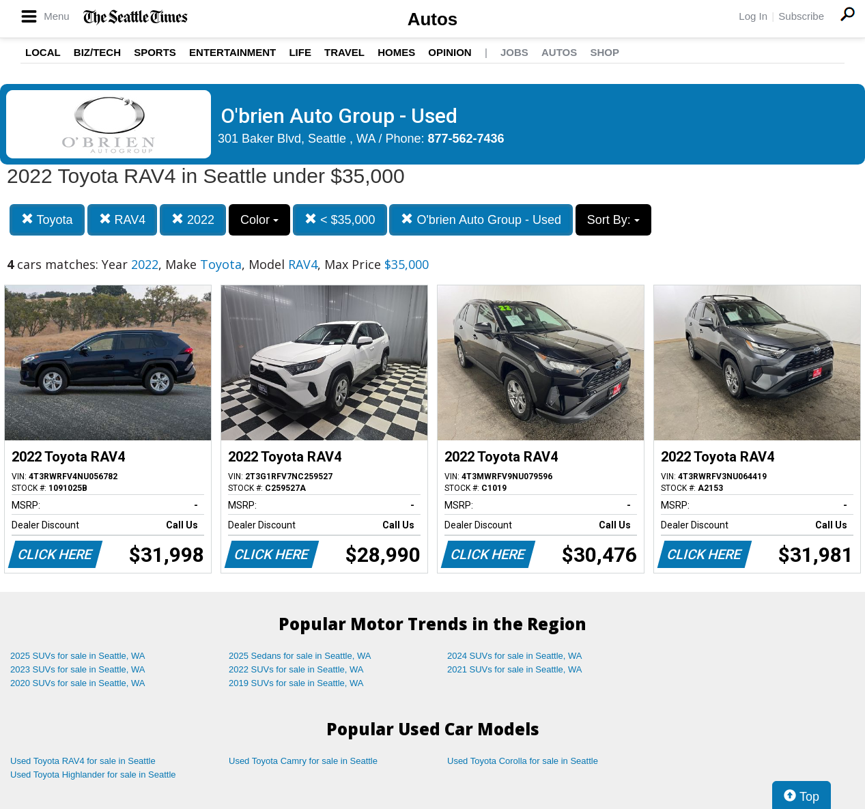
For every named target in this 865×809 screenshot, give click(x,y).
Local (43, 52)
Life (300, 52)
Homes (396, 52)
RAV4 (122, 219)
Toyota (47, 219)
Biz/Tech (97, 52)
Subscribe (801, 16)
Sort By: (613, 220)
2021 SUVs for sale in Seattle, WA (514, 669)
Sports (155, 52)
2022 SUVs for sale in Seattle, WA (296, 669)
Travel (344, 52)
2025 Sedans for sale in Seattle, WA (300, 656)
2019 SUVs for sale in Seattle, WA (296, 683)
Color (259, 220)
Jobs (514, 52)
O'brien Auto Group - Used (481, 219)
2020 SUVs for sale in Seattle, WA (77, 683)
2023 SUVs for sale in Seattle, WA (77, 669)
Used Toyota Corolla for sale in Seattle (522, 761)
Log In (753, 16)
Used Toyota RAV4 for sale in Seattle (83, 761)
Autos (433, 19)
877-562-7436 (466, 138)
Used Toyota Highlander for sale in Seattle (93, 774)
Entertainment (232, 52)
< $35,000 (339, 219)
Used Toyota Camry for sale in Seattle (303, 761)
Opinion (449, 52)
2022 (192, 219)
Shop (604, 52)
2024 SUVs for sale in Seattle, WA (514, 656)
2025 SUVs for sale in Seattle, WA (77, 656)
